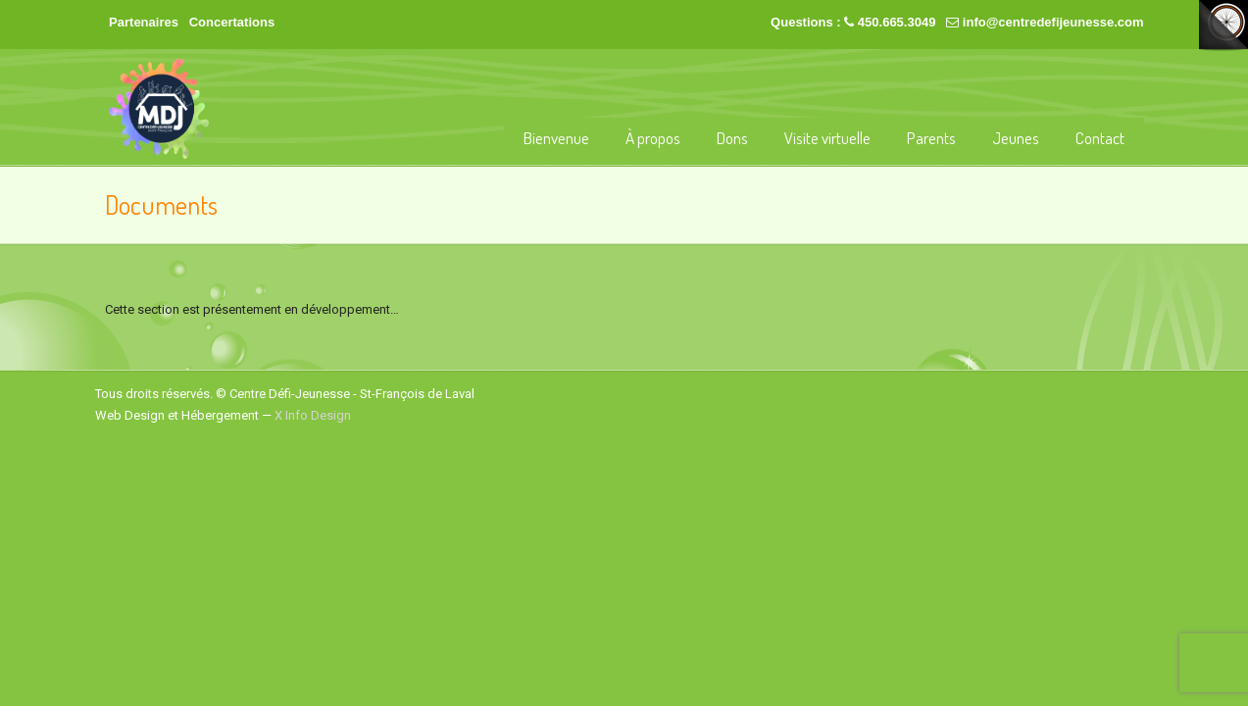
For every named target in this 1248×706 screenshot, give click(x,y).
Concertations (232, 22)
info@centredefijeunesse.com (1053, 22)
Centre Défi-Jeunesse (159, 109)
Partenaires (143, 22)
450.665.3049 (897, 22)
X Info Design (313, 415)
